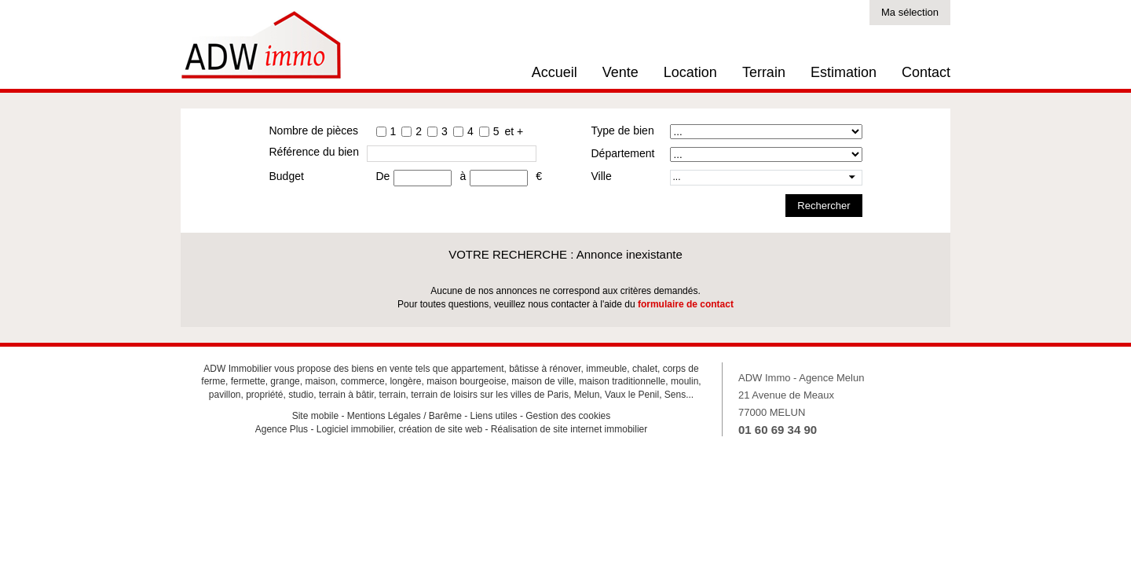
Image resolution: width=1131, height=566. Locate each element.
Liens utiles (494, 415)
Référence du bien (314, 151)
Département (623, 153)
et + (513, 131)
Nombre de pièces (314, 130)
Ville (601, 176)
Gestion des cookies (567, 415)
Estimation (844, 72)
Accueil (554, 72)
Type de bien (622, 130)
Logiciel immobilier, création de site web (399, 429)
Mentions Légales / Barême (404, 415)
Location (690, 72)
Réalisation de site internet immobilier (569, 429)
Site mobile (315, 415)
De (383, 176)
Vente (620, 72)
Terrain (763, 72)
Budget (286, 176)
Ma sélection (910, 12)
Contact (926, 72)
